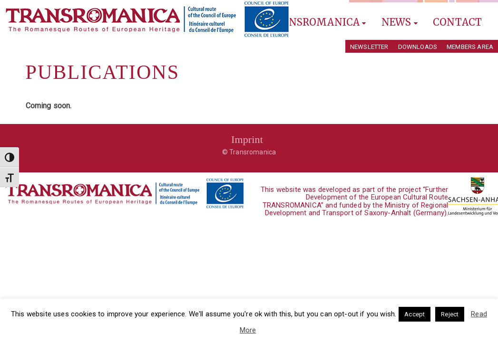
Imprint (247, 139)
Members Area (470, 46)
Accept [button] (414, 314)
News (399, 22)
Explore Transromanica (293, 22)
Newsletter (369, 46)
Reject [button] (450, 314)
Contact (457, 22)
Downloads (417, 46)
